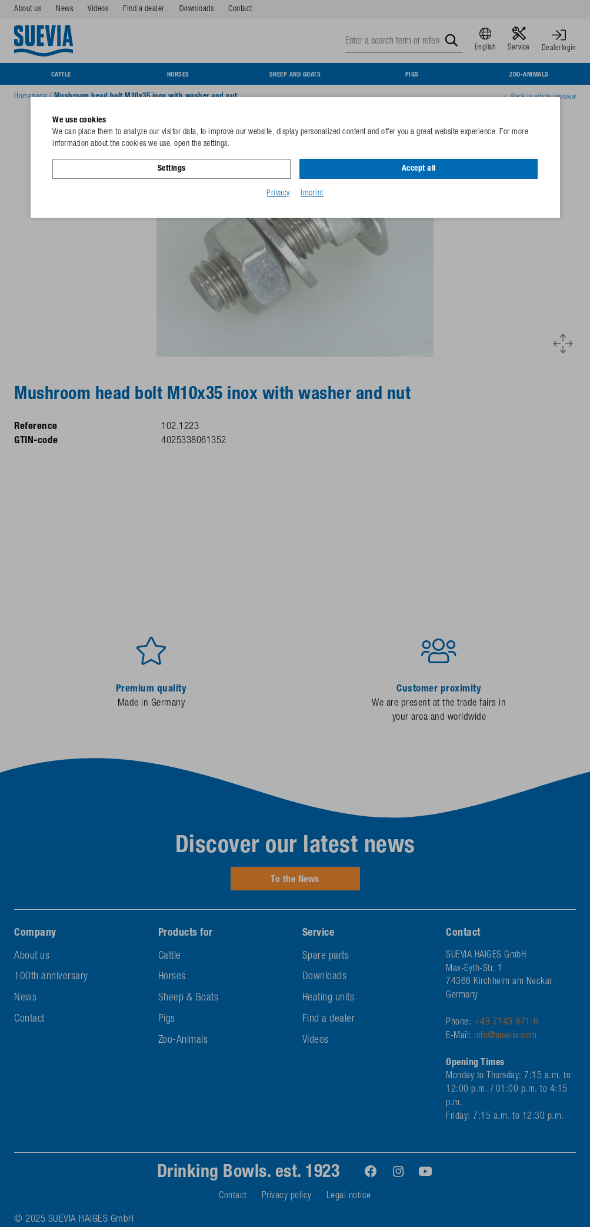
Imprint (312, 193)
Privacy (278, 193)
